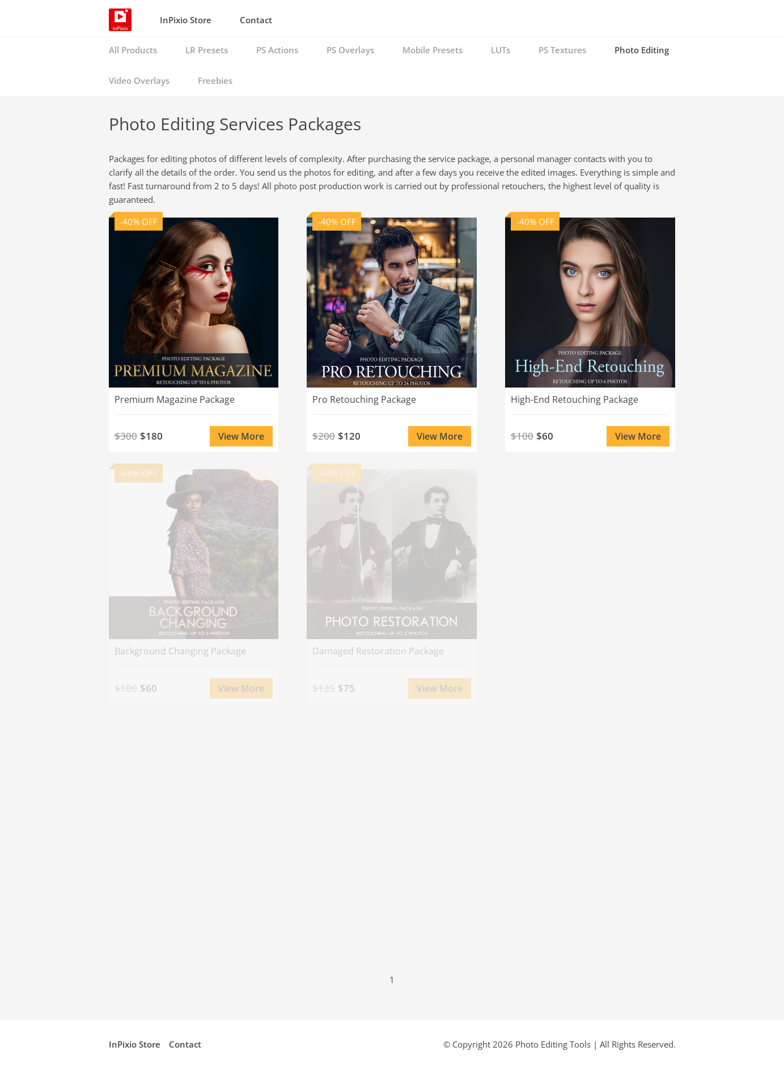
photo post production (318, 186)
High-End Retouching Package (574, 399)
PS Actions (277, 50)
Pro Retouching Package (364, 399)
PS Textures (562, 50)
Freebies (215, 80)
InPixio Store (185, 19)
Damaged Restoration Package (378, 651)
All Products (133, 50)
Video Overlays (139, 80)
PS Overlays (350, 50)
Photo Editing (642, 50)
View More (241, 436)
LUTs (500, 50)
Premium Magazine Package (175, 399)
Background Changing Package (180, 651)
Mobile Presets (432, 50)
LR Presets (206, 50)
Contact (256, 19)
